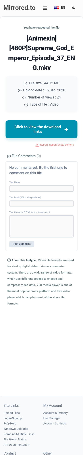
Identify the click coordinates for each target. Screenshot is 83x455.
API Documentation (16, 444)
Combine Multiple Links (19, 434)
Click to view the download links (42, 129)
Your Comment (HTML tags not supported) (29, 212)
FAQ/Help (10, 423)
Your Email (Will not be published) (25, 197)
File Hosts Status (15, 439)
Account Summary (55, 413)
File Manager (51, 418)
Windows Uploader (16, 428)
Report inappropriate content (57, 144)
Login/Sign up (13, 418)
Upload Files (12, 413)
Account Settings (54, 423)
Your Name (14, 182)
